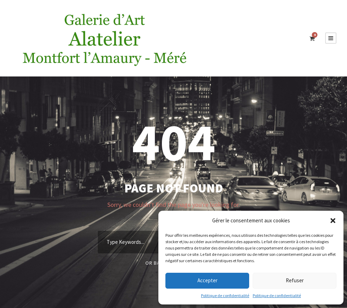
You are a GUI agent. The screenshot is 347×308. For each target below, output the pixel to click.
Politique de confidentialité (225, 295)
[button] (332, 220)
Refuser (295, 280)
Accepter (207, 280)
